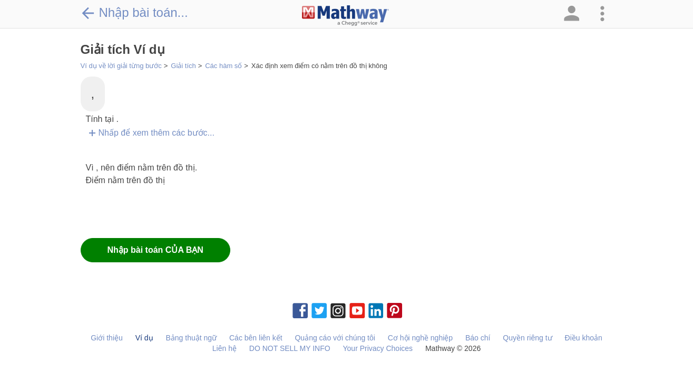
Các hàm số (223, 66)
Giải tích (183, 66)
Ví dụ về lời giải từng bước (121, 66)
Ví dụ (144, 338)
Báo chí (477, 338)
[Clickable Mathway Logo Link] (345, 15)
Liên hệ (224, 348)
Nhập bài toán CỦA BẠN (155, 249)
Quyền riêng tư (527, 338)
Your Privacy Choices (378, 348)
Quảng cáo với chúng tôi (335, 338)
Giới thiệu (107, 338)
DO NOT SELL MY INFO (289, 348)
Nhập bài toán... (134, 12)
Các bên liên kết (255, 338)
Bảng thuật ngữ (191, 338)
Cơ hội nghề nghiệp (420, 338)
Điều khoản (583, 338)
